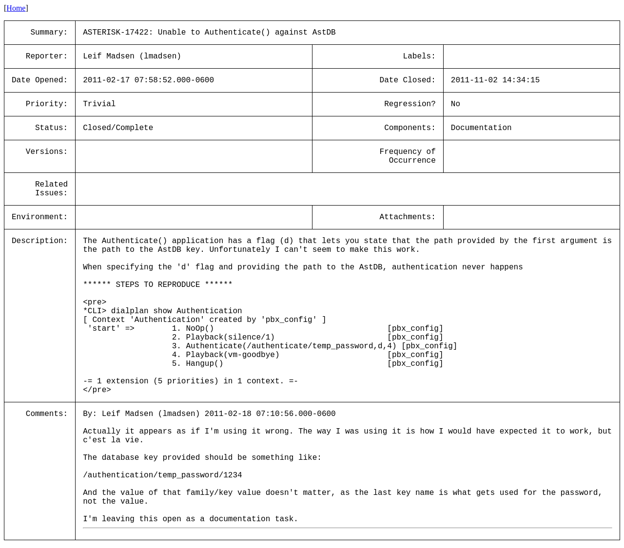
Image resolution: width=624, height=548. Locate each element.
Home (15, 8)
